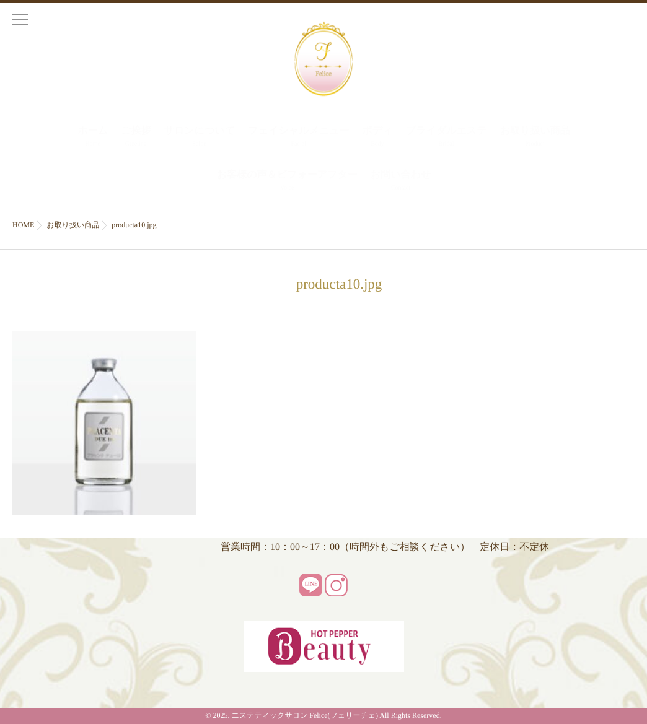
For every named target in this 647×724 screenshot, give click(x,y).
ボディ (377, 138)
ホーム (92, 138)
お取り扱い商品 (535, 138)
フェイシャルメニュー (298, 138)
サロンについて (199, 138)
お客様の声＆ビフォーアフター (287, 182)
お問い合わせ (401, 182)
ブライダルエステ (446, 138)
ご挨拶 (136, 138)
